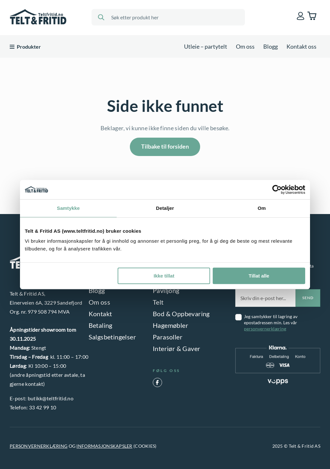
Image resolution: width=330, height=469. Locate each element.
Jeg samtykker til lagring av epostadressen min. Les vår (270, 322)
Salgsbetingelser (112, 337)
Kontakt (100, 314)
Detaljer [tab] (165, 208)
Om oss (245, 46)
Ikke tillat (164, 275)
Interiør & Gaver (176, 348)
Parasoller (167, 337)
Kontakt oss (301, 46)
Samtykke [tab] (68, 208)
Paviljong (166, 290)
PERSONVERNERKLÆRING (38, 446)
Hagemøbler (170, 325)
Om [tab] (261, 208)
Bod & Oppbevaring (181, 314)
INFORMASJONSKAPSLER (104, 446)
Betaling (100, 325)
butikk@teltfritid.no (50, 398)
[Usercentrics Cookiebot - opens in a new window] (277, 189)
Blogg (270, 46)
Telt (158, 302)
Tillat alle (258, 275)
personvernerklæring (265, 328)
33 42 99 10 (42, 407)
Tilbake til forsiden (165, 146)
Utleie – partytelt (205, 46)
